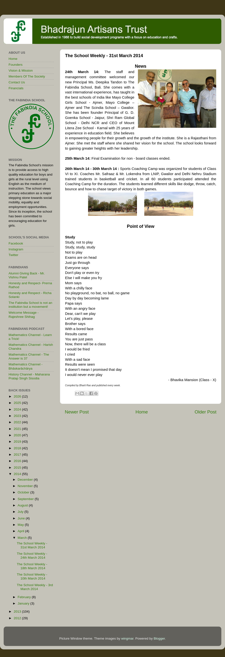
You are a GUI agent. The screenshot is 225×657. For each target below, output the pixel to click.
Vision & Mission (21, 70)
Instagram (16, 249)
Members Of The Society (27, 76)
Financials (16, 88)
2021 (18, 429)
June (22, 518)
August (23, 505)
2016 (18, 461)
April (21, 531)
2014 (18, 474)
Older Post (205, 411)
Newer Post (77, 411)
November (26, 486)
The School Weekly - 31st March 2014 (32, 545)
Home (141, 411)
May (21, 525)
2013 (18, 611)
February (25, 597)
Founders (15, 64)
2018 (18, 448)
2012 (18, 618)
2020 (18, 435)
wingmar (127, 638)
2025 (18, 403)
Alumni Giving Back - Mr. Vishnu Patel (27, 275)
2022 (18, 422)
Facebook (16, 243)
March (23, 538)
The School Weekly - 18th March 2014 (32, 566)
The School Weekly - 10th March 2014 (32, 576)
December (26, 479)
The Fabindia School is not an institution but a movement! (30, 305)
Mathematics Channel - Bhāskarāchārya (26, 366)
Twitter (13, 255)
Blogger (159, 638)
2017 (18, 454)
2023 (18, 416)
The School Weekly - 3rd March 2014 (35, 587)
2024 (18, 409)
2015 (18, 467)
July (21, 512)
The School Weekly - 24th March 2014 (32, 555)
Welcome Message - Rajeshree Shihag (24, 314)
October (24, 492)
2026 (18, 396)
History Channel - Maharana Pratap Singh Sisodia (29, 376)
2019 (18, 441)
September (26, 499)
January (24, 603)
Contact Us (17, 82)
